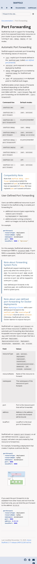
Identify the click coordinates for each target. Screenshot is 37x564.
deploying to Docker (16, 307)
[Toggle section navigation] (33, 14)
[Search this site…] (16, 14)
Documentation (7, 21)
